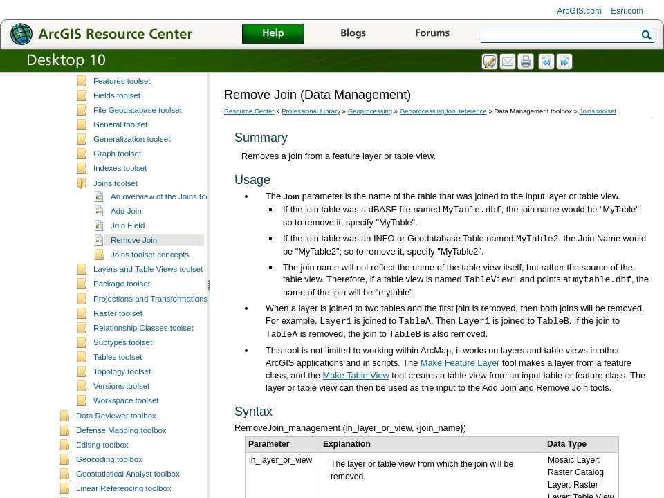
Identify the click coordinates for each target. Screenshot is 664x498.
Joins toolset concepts (150, 343)
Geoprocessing (370, 111)
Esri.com (627, 11)
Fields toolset (116, 184)
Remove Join (134, 328)
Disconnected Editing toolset (143, 111)
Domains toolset (122, 140)
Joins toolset (115, 272)
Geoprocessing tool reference (443, 111)
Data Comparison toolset (137, 81)
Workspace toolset (126, 489)
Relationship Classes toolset (143, 416)
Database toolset (123, 96)
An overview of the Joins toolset (167, 285)
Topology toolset (122, 460)
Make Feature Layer (460, 363)
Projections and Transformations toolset (163, 387)
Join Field (128, 314)
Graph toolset (117, 242)
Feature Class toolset (131, 155)
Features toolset (122, 169)
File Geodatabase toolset (137, 198)
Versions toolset (121, 474)
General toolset (120, 213)
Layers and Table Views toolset (148, 357)
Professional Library (311, 111)
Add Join (126, 299)
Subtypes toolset (122, 431)
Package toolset (121, 372)
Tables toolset (117, 445)
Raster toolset (117, 402)
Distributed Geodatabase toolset (150, 125)
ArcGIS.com (579, 11)
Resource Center (249, 111)
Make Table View (356, 375)
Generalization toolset (131, 227)
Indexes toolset (120, 256)
